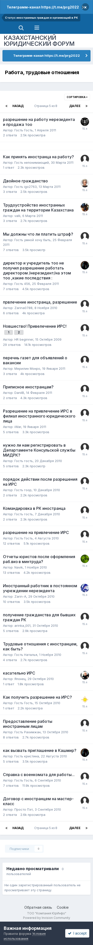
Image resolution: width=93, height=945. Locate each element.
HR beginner (23, 339)
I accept (77, 933)
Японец (20, 679)
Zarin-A (20, 596)
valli (17, 216)
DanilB (19, 393)
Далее (75, 106)
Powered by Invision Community (46, 918)
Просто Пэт (23, 809)
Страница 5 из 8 (46, 106)
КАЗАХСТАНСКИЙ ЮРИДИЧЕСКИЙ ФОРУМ (39, 40)
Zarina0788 (23, 308)
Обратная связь (38, 907)
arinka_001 (22, 626)
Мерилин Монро (27, 368)
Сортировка (77, 97)
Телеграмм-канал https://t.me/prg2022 (43, 7)
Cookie (63, 907)
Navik (18, 567)
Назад (18, 106)
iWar (17, 427)
